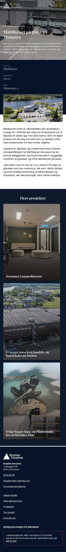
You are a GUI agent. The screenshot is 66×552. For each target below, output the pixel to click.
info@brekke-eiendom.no (16, 480)
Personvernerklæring (14, 486)
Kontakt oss (9, 518)
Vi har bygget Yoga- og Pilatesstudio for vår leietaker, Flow (29, 433)
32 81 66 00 (8, 475)
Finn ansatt (9, 512)
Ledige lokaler (10, 495)
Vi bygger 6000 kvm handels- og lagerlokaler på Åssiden (27, 354)
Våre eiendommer (12, 501)
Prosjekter (8, 506)
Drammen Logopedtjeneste (24, 276)
